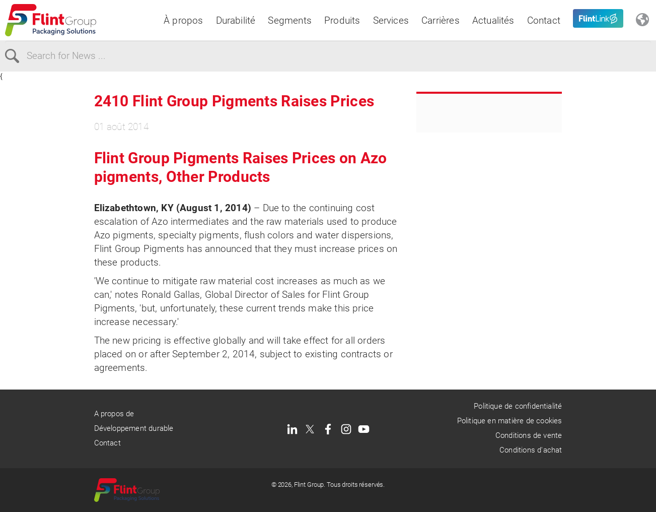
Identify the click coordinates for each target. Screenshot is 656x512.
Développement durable (134, 428)
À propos (183, 20)
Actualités (493, 20)
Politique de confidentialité (518, 406)
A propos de (114, 413)
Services (391, 20)
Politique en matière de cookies (509, 420)
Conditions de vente (528, 435)
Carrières (440, 20)
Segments (290, 20)
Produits (342, 20)
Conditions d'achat (530, 450)
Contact (543, 20)
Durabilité (236, 20)
